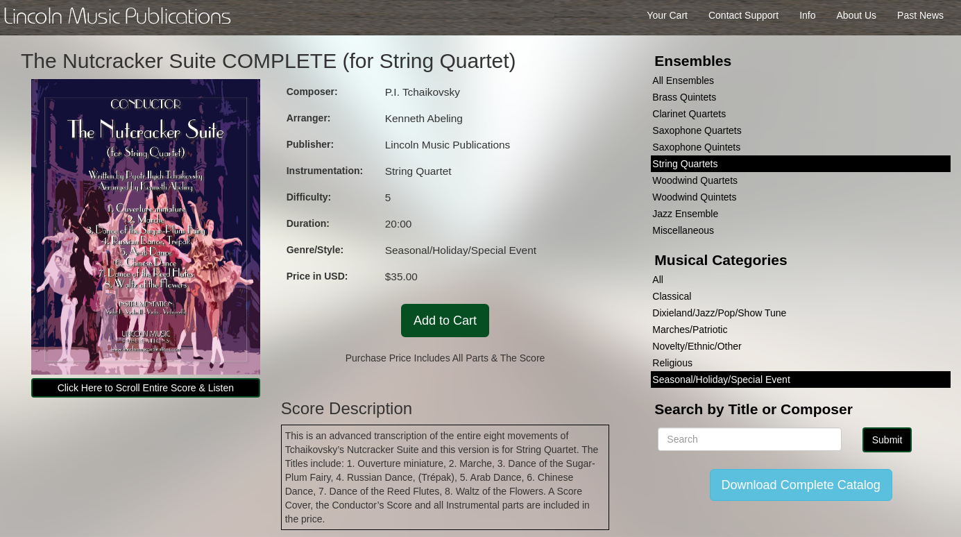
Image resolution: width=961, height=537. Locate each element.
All (657, 279)
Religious (672, 362)
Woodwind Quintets (694, 197)
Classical (671, 296)
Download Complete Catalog (801, 485)
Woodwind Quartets (695, 180)
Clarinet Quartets (689, 113)
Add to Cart (445, 320)
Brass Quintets (684, 97)
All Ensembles (683, 80)
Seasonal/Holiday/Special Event (721, 379)
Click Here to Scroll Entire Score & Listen (146, 387)
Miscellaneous (683, 230)
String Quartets (684, 163)
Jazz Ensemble (685, 213)
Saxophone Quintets (696, 147)
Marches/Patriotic (689, 329)
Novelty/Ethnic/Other (696, 346)
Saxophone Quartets (696, 130)
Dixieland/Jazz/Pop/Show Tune (719, 312)
